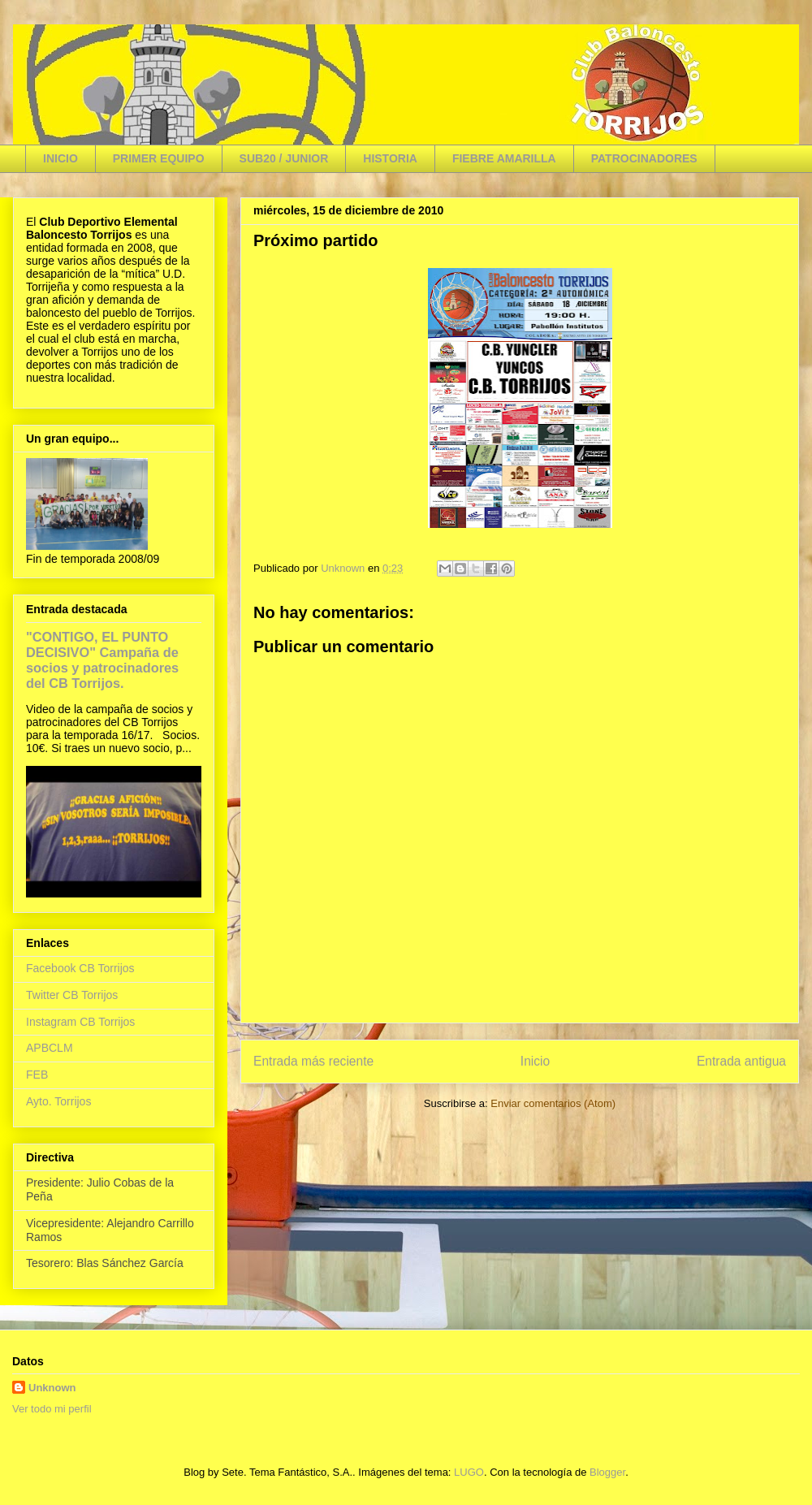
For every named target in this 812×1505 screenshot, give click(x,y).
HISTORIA (390, 158)
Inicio (535, 1061)
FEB (37, 1074)
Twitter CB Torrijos (72, 994)
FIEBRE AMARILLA (504, 158)
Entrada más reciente (313, 1061)
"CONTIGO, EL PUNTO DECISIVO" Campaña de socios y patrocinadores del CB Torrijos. (102, 659)
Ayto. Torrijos (58, 1101)
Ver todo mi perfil (52, 1409)
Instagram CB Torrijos (80, 1021)
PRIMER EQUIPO (159, 158)
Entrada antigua (741, 1061)
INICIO (60, 158)
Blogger (607, 1472)
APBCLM (49, 1047)
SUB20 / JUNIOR (284, 158)
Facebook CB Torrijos (80, 968)
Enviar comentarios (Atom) (552, 1103)
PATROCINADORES (644, 158)
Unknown (52, 1388)
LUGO (469, 1472)
